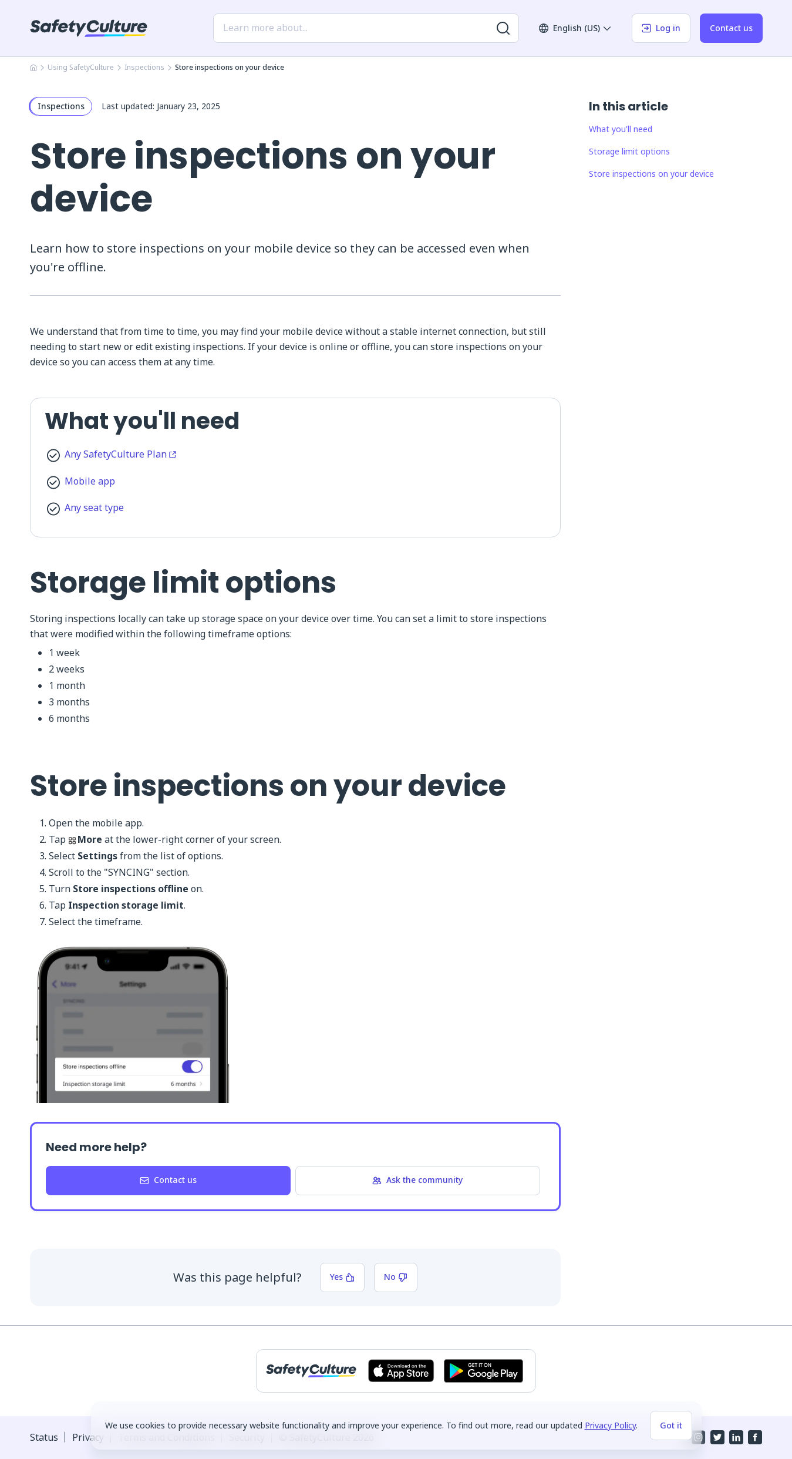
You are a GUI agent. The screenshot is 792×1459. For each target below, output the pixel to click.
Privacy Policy (610, 1425)
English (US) (575, 27)
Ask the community (417, 1179)
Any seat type (94, 507)
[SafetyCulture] (88, 28)
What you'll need (620, 129)
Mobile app (90, 481)
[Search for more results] (503, 28)
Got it (671, 1425)
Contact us (731, 27)
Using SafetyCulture (81, 67)
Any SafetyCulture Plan (120, 454)
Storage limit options (629, 151)
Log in (661, 27)
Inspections (144, 67)
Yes (342, 1276)
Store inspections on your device (651, 173)
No (395, 1276)
